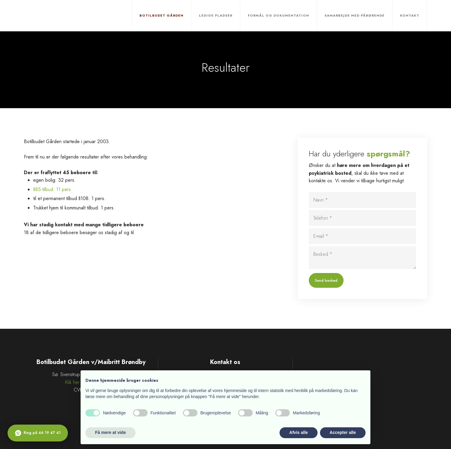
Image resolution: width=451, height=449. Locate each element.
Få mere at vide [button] (110, 432)
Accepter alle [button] (343, 432)
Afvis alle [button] (298, 432)
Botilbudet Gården (161, 15)
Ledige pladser (215, 15)
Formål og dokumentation (278, 15)
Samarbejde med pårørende (355, 15)
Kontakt (409, 15)
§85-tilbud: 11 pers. (52, 189)
